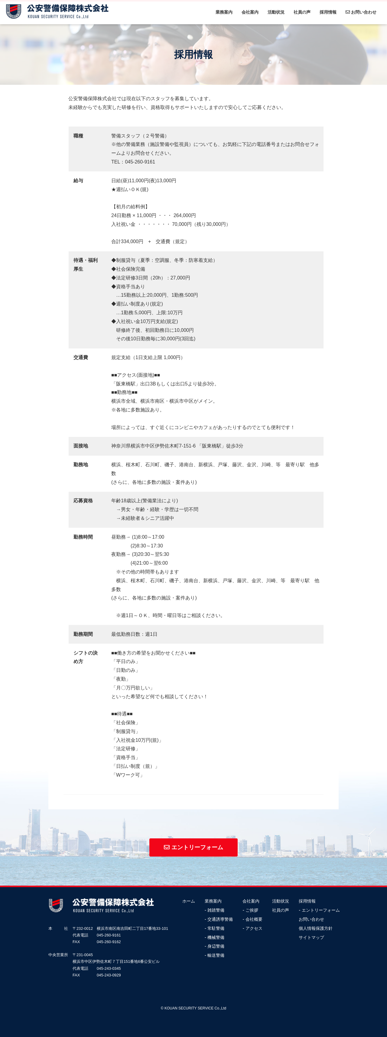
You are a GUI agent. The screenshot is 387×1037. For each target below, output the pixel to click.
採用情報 (328, 12)
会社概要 (254, 919)
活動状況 (276, 12)
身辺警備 (215, 946)
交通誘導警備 (220, 919)
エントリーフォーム (193, 847)
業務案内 (224, 12)
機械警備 (215, 937)
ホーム (188, 901)
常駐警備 (215, 928)
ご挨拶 (252, 910)
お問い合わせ (361, 12)
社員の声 (302, 12)
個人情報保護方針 (316, 928)
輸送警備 (215, 955)
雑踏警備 (215, 910)
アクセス (254, 928)
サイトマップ (311, 937)
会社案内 (250, 12)
